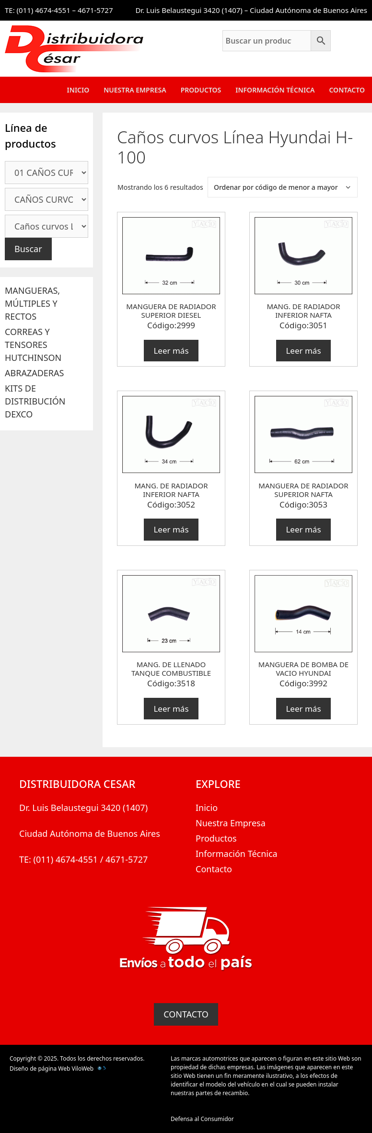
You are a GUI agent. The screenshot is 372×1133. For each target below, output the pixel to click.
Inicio (78, 89)
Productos (201, 89)
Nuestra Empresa (135, 89)
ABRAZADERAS (34, 373)
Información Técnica (274, 89)
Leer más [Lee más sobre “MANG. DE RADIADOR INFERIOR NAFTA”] (303, 350)
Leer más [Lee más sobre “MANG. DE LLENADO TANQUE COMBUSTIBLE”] (170, 708)
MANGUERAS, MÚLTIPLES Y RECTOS (32, 303)
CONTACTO (186, 1014)
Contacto (347, 89)
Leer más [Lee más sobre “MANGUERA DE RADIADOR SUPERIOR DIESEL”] (170, 350)
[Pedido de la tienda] (283, 187)
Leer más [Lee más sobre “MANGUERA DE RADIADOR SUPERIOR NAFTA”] (303, 529)
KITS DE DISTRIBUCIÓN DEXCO (35, 401)
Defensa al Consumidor (202, 1119)
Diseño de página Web (40, 1068)
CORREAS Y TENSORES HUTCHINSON (33, 344)
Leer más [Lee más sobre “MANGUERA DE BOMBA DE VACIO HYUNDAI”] (303, 708)
